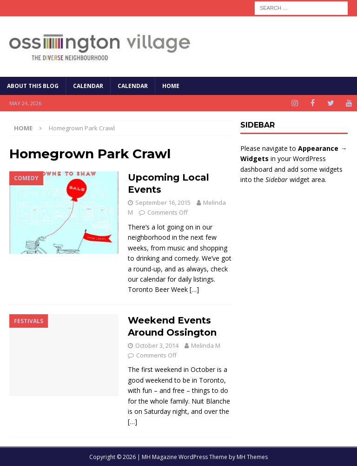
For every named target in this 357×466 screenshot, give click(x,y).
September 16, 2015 (163, 202)
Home (170, 86)
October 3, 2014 (156, 345)
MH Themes (252, 457)
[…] (194, 289)
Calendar (88, 86)
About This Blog (33, 86)
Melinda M (205, 345)
